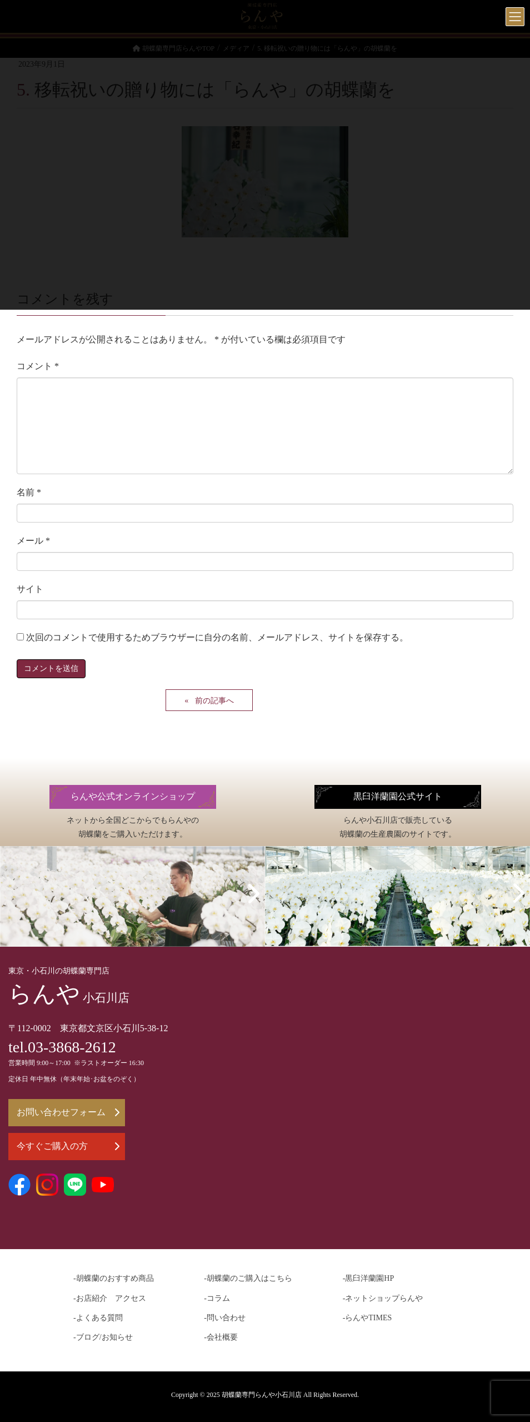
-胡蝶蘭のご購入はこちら (248, 1278)
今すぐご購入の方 (68, 1146)
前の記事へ (214, 701)
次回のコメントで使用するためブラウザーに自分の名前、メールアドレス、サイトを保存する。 (217, 637)
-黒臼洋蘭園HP (368, 1278)
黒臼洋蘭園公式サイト (397, 797)
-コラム (217, 1298)
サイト (30, 589)
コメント (38, 366)
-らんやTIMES (367, 1318)
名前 (29, 492)
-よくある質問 (98, 1318)
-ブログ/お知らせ (103, 1337)
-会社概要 (221, 1337)
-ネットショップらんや (383, 1298)
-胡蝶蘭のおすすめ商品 (113, 1278)
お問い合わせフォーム (68, 1112)
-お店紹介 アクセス (109, 1298)
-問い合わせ (225, 1318)
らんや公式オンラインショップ (132, 797)
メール (33, 540)
